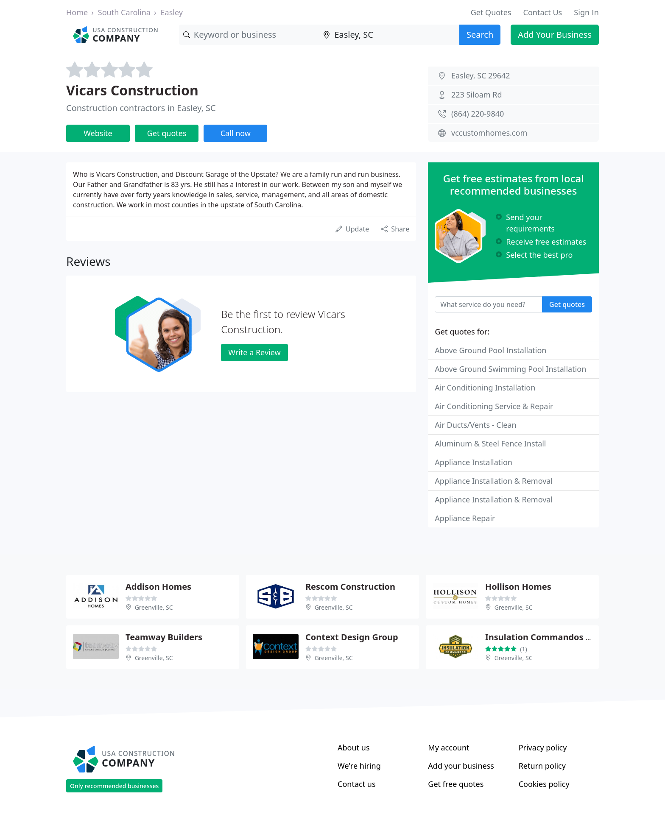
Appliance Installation (473, 462)
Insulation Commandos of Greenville (562, 637)
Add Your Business (555, 34)
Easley (172, 12)
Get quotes (167, 133)
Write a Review (254, 352)
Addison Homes (158, 586)
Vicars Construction (132, 90)
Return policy (542, 766)
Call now (236, 133)
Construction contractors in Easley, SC (141, 108)
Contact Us (542, 12)
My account (448, 747)
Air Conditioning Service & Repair (494, 406)
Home (77, 12)
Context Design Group (351, 637)
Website (98, 133)
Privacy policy (543, 747)
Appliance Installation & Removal (494, 481)
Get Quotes (491, 12)
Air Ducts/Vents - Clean (475, 425)
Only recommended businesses (114, 786)
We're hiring (359, 766)
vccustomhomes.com (489, 133)
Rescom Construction (350, 586)
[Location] (389, 35)
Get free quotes (455, 784)
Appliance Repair (465, 518)
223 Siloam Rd (476, 94)
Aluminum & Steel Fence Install (490, 443)
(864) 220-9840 (477, 114)
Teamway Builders (164, 637)
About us (354, 747)
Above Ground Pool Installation (490, 350)
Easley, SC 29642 (480, 75)
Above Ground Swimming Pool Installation (510, 369)
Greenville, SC (154, 607)
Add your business (461, 766)
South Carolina (124, 12)
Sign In (586, 12)
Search (480, 34)
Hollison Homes (518, 586)
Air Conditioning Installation (485, 387)
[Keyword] (249, 35)
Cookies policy (544, 784)
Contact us (357, 784)
